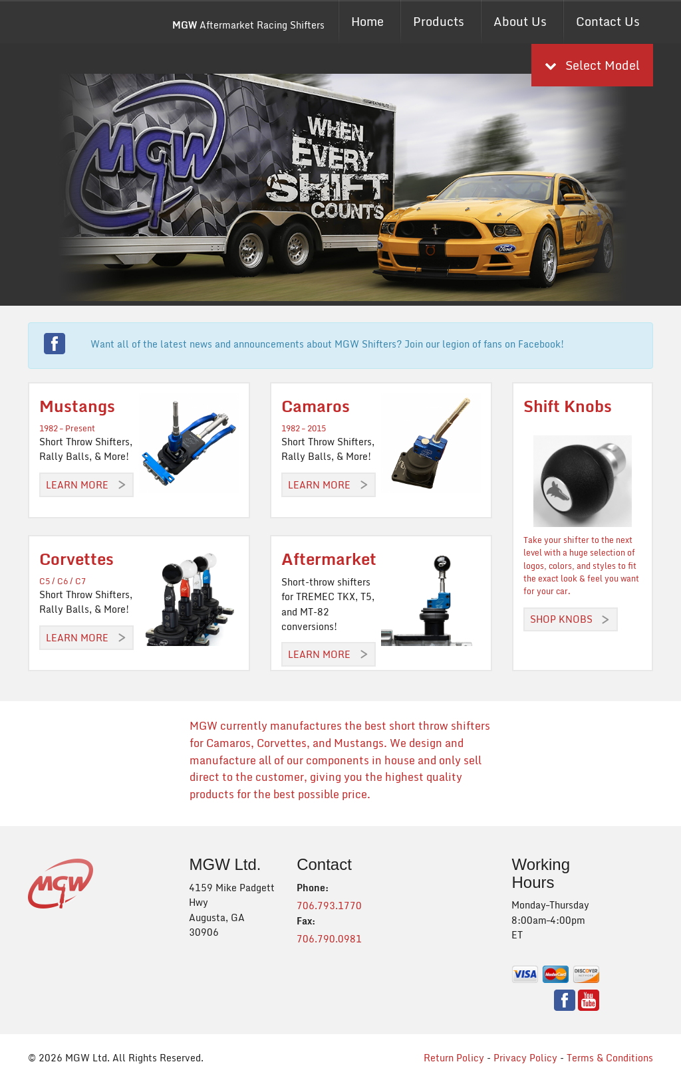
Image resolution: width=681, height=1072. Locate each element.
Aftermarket (328, 559)
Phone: (313, 888)
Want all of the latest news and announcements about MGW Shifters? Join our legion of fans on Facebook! (327, 344)
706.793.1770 (329, 905)
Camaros (315, 406)
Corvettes (76, 559)
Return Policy (454, 1057)
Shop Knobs (561, 619)
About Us (520, 21)
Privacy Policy (525, 1057)
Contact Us (608, 21)
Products (438, 21)
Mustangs (77, 406)
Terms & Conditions (610, 1057)
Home (367, 21)
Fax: (306, 921)
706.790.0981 (329, 938)
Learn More (77, 484)
